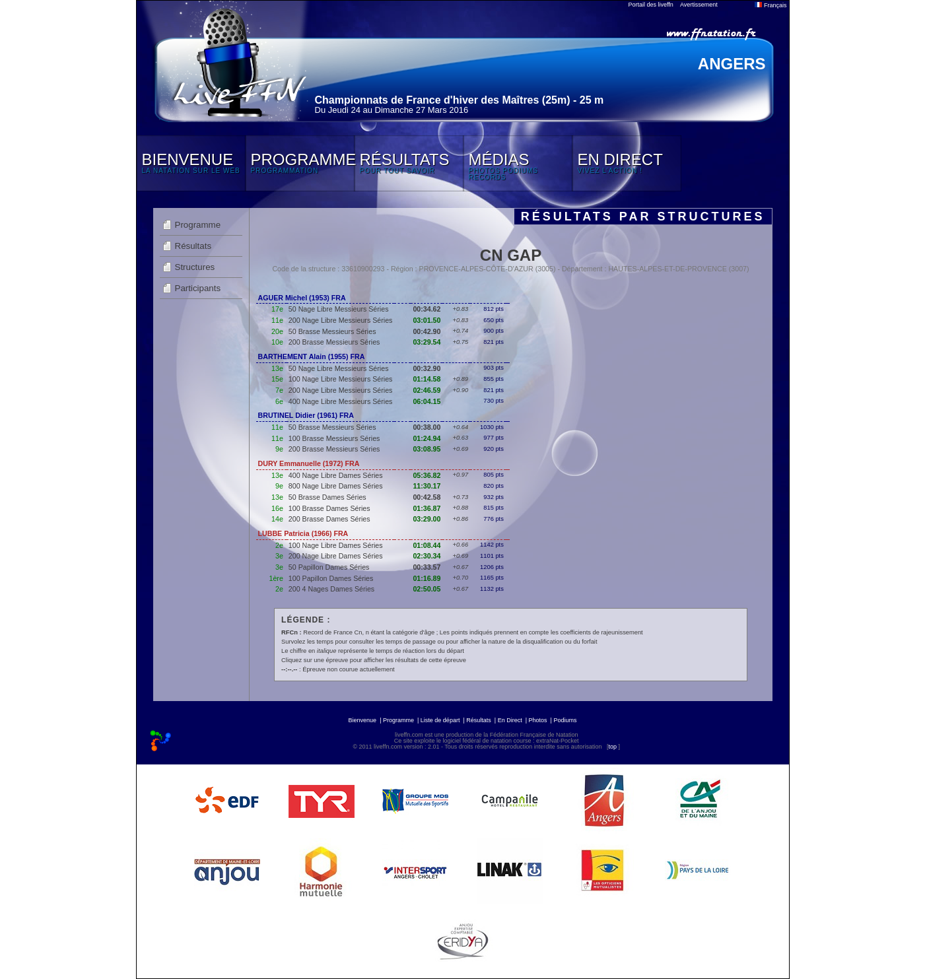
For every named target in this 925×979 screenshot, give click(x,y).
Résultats (193, 246)
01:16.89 (426, 578)
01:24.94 (426, 438)
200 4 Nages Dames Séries (331, 589)
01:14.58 (426, 379)
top (612, 746)
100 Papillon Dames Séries (331, 578)
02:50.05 (426, 589)
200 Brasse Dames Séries (329, 519)
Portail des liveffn (651, 4)
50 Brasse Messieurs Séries (332, 331)
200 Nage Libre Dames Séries (336, 556)
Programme (198, 225)
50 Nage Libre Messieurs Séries (339, 309)
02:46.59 (426, 390)
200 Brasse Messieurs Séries (334, 342)
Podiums (564, 720)
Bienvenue (363, 720)
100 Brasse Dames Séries (329, 508)
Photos (538, 720)
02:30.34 (426, 556)
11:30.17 (426, 486)
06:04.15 (426, 401)
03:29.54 (426, 342)
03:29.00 (426, 519)
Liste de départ (440, 720)
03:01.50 (426, 320)
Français (770, 5)
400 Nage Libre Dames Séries (336, 475)
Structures (195, 267)
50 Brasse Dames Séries (327, 497)
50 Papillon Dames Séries (329, 567)
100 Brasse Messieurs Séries (334, 438)
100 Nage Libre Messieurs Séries (341, 379)
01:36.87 (426, 508)
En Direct (510, 720)
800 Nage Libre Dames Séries (336, 486)
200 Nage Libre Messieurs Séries (341, 320)
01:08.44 (426, 545)
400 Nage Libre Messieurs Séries (341, 401)
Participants (198, 288)
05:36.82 (426, 475)
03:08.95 (426, 449)
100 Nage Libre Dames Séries (336, 545)
